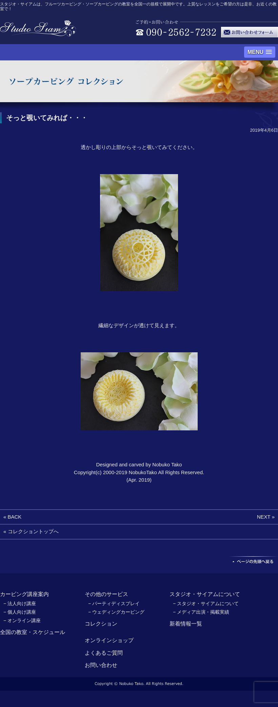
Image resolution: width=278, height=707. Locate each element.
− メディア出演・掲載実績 (201, 612)
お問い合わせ (101, 665)
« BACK (12, 517)
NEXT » (266, 517)
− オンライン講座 (22, 620)
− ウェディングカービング (116, 612)
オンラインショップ (109, 640)
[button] (259, 52)
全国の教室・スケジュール (32, 632)
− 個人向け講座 (19, 612)
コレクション (101, 624)
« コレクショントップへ (31, 531)
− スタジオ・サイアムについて (206, 603)
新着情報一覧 (186, 624)
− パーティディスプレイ (114, 603)
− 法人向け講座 (19, 603)
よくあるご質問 (104, 653)
